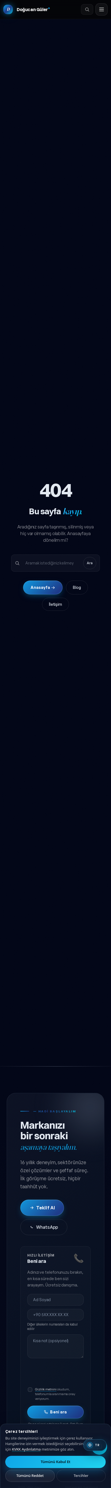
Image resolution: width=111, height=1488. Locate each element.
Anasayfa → (43, 587)
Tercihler (81, 1475)
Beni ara (55, 1412)
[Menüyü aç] (101, 9)
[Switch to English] (95, 1445)
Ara (90, 563)
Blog (77, 587)
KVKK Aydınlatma (26, 1449)
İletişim (55, 604)
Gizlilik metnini (45, 1389)
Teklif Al (42, 1207)
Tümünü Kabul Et (55, 1461)
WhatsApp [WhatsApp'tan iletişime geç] (43, 1227)
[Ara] (87, 9)
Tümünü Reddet (30, 1475)
